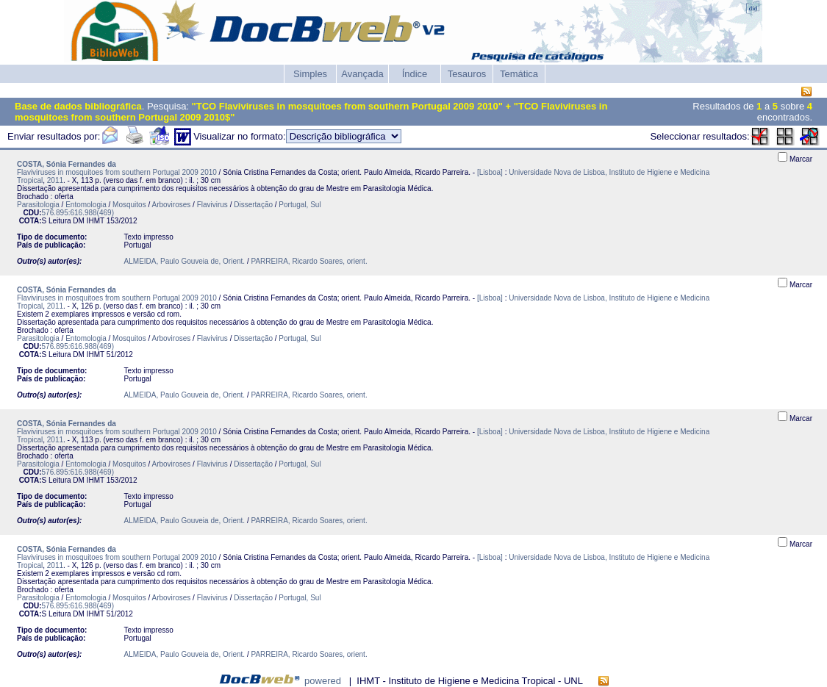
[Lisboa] (490, 172)
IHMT (95, 221)
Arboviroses (170, 205)
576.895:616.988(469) (78, 213)
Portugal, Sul (300, 205)
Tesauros (467, 73)
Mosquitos (129, 205)
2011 (55, 180)
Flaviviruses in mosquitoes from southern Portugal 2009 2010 (117, 172)
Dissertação (253, 205)
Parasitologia (38, 205)
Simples (310, 73)
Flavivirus (212, 205)
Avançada (362, 73)
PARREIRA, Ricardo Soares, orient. (309, 261)
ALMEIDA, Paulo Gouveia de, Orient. (185, 261)
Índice (415, 73)
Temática (519, 73)
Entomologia (86, 205)
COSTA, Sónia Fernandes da (66, 164)
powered (322, 680)
